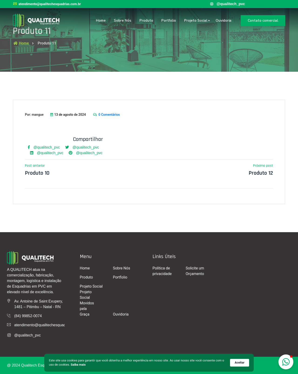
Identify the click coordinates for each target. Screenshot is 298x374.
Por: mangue (34, 114)
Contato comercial (263, 20)
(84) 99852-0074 (28, 316)
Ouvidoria (223, 20)
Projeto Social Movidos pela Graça (87, 303)
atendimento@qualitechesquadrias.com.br (47, 4)
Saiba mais (78, 364)
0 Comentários (106, 114)
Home (101, 20)
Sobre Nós (122, 20)
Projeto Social (195, 20)
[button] (285, 361)
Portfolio (168, 20)
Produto (146, 20)
